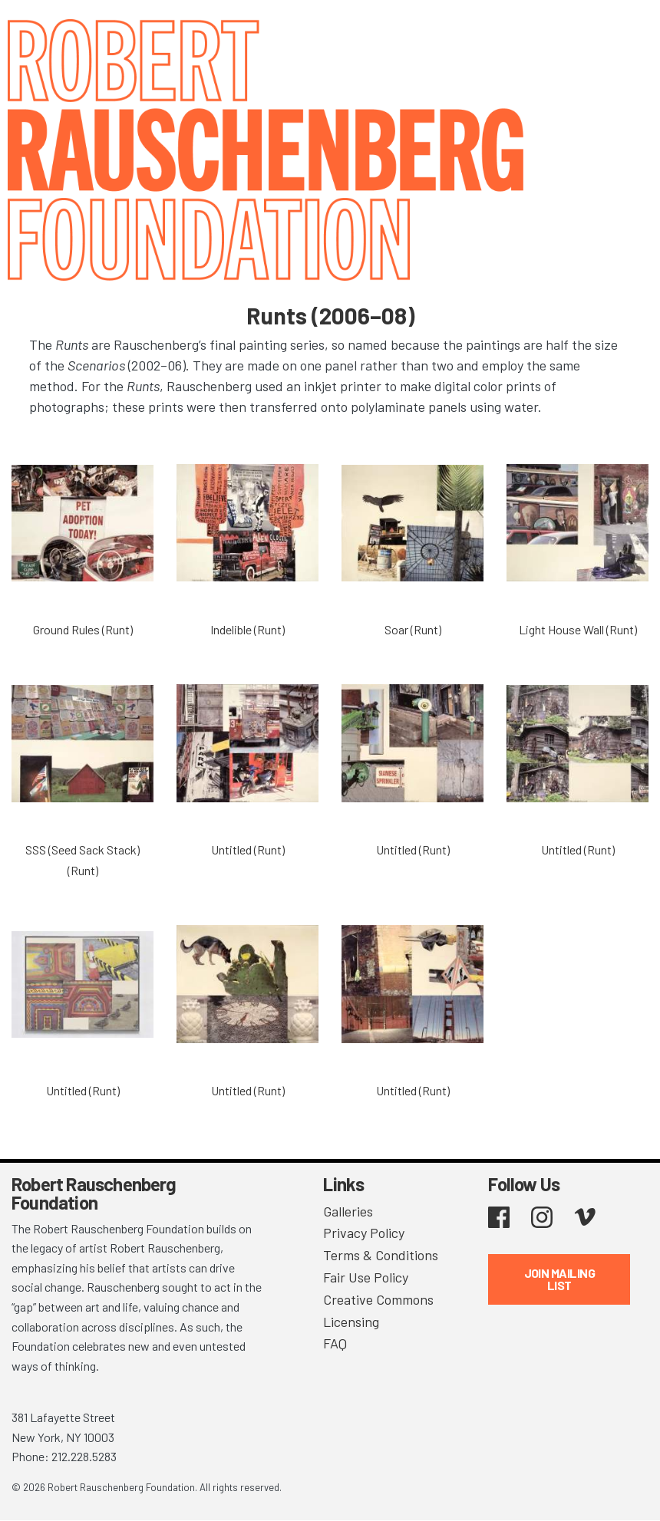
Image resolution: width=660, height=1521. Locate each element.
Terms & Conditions (380, 1254)
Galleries (348, 1211)
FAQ (335, 1343)
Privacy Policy (363, 1232)
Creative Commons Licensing (378, 1310)
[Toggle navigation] (629, 32)
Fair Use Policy (365, 1277)
